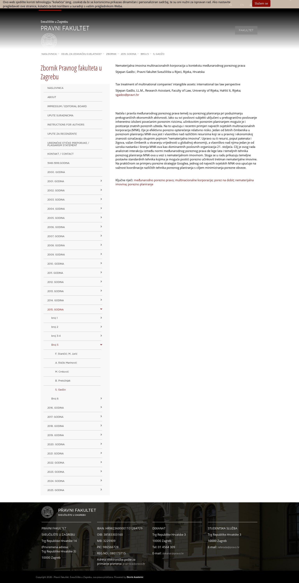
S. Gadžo (158, 54)
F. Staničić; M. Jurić (66, 354)
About (51, 97)
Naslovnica (49, 54)
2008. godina (56, 245)
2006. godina (56, 227)
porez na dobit (224, 180)
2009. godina (56, 255)
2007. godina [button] (55, 236)
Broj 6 (55, 399)
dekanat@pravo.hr (173, 553)
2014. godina (55, 300)
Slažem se (261, 3)
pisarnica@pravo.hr (134, 564)
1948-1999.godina (58, 163)
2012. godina (55, 282)
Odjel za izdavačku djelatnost (81, 54)
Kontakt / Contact (60, 154)
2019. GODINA (55, 435)
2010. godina (55, 264)
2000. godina (56, 172)
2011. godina (55, 273)
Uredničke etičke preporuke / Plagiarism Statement (68, 144)
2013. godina (55, 291)
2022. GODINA (55, 463)
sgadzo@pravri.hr (127, 95)
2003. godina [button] (56, 200)
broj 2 (54, 327)
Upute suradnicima (60, 115)
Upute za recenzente (62, 134)
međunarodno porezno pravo (154, 180)
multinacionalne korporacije (194, 180)
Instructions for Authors (65, 125)
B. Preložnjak (62, 381)
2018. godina (55, 426)
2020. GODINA (56, 444)
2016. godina (55, 408)
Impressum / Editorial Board (67, 106)
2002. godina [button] (56, 190)
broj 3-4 (56, 336)
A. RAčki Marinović (66, 363)
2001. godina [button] (55, 181)
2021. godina (55, 453)
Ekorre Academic (135, 577)
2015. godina (128, 54)
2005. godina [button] (56, 218)
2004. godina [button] (56, 209)
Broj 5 (145, 54)
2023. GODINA (55, 472)
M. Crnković (62, 372)
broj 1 (54, 318)
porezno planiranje (140, 184)
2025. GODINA (55, 490)
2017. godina (55, 417)
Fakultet (246, 30)
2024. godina (55, 481)
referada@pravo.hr (229, 547)
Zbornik (111, 54)
